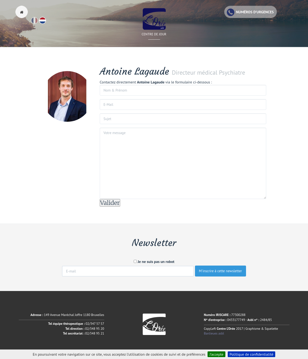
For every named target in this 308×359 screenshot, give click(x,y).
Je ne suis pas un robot (154, 261)
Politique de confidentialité (252, 354)
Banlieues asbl (214, 333)
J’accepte (216, 354)
